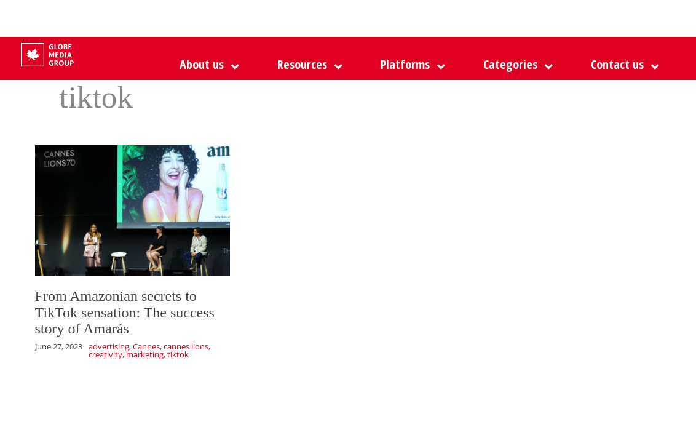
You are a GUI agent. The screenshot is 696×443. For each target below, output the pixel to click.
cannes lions (186, 346)
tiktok (178, 354)
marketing (145, 354)
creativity (105, 354)
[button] (409, 64)
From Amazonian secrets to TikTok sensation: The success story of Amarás (125, 312)
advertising (109, 346)
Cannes (146, 346)
